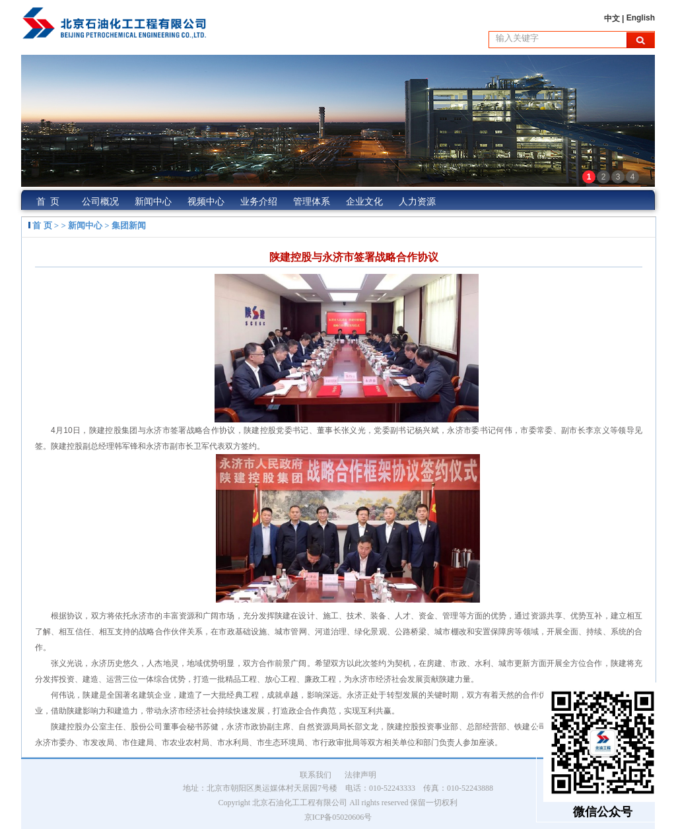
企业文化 (364, 202)
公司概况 (100, 202)
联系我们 (315, 774)
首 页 (47, 202)
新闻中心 (153, 202)
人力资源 (417, 202)
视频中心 (205, 202)
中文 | (615, 18)
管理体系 (311, 202)
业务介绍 (258, 202)
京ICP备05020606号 (338, 817)
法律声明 (360, 774)
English (640, 17)
